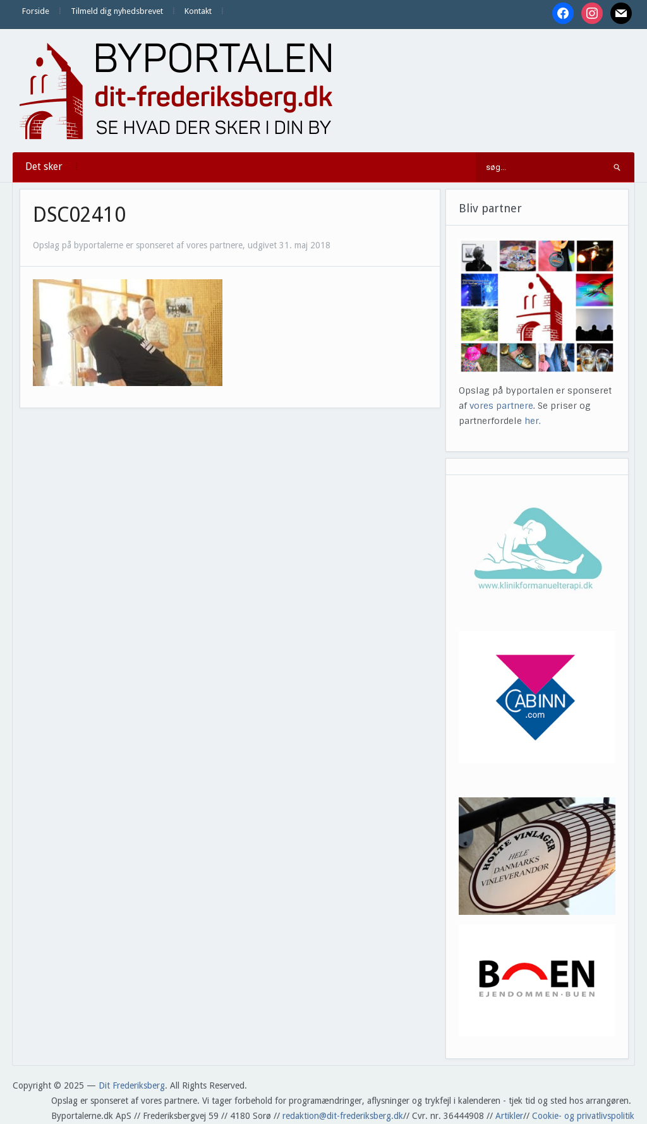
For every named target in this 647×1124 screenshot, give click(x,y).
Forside (35, 11)
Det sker (44, 166)
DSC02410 (79, 215)
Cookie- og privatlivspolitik (583, 1116)
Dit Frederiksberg (132, 1085)
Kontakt (198, 11)
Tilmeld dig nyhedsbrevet (117, 11)
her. (532, 420)
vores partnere (501, 405)
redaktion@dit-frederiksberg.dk (342, 1116)
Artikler (509, 1116)
